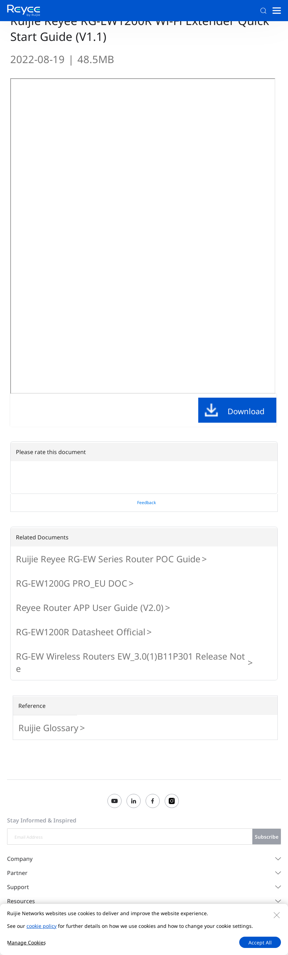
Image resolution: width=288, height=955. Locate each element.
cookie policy (42, 926)
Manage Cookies (26, 942)
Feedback (146, 503)
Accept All (260, 942)
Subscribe (266, 836)
